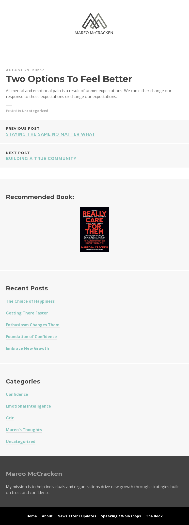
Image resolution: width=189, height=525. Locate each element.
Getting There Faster (27, 313)
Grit (10, 418)
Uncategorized (35, 110)
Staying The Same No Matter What (94, 131)
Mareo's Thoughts (24, 429)
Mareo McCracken (40, 49)
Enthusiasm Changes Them (33, 324)
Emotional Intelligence (28, 406)
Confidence (17, 394)
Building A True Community (94, 155)
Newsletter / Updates (77, 516)
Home (32, 516)
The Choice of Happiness (30, 301)
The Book (154, 516)
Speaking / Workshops (121, 516)
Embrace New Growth (27, 348)
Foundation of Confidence (31, 336)
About (47, 516)
